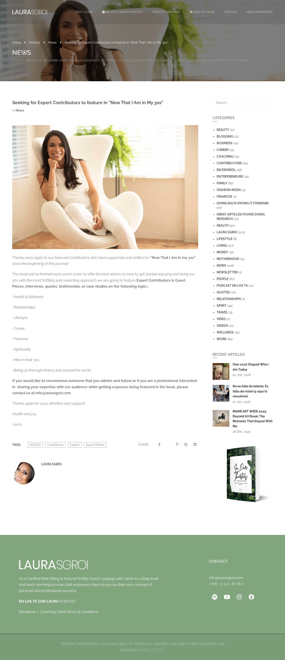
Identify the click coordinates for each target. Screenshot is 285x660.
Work (221, 339)
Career (222, 150)
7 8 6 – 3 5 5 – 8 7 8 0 (226, 584)
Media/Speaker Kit (259, 12)
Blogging (225, 136)
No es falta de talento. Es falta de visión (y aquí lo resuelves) (250, 391)
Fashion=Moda (229, 190)
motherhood (228, 259)
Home (16, 42)
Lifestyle (224, 239)
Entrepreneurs (230, 176)
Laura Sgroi (51, 464)
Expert (74, 445)
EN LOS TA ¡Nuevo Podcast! (122, 12)
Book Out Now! (202, 12)
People (222, 279)
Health (222, 225)
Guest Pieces (95, 445)
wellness (225, 332)
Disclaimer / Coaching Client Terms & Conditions (58, 612)
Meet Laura (84, 12)
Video (221, 319)
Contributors (229, 163)
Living (222, 245)
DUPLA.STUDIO (152, 650)
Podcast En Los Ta (232, 285)
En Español (226, 170)
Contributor (55, 445)
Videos (222, 325)
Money (222, 252)
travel (222, 312)
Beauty (223, 130)
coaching (225, 156)
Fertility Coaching (166, 12)
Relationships (229, 299)
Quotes (223, 292)
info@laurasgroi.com (226, 578)
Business (224, 143)
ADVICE (35, 445)
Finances (224, 196)
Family (222, 183)
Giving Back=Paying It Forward (243, 203)
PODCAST (47, 601)
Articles (230, 12)
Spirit (221, 305)
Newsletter (227, 272)
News (52, 42)
